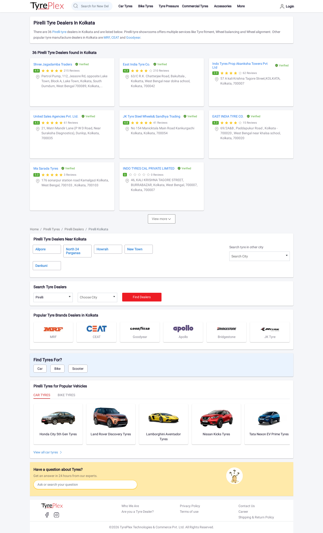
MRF (107, 37)
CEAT (115, 37)
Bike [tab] (57, 368)
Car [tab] (40, 368)
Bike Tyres (145, 6)
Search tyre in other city (246, 247)
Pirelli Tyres (51, 229)
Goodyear (133, 37)
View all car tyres (45, 452)
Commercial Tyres (195, 6)
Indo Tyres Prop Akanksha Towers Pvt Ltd (240, 65)
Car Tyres (125, 6)
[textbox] (260, 256)
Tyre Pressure (169, 6)
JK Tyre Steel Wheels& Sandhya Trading (151, 116)
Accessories (222, 6)
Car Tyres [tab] (41, 395)
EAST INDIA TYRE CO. (228, 116)
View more (159, 219)
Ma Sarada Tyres (45, 168)
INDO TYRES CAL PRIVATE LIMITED (148, 168)
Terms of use (189, 511)
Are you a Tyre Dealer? (137, 511)
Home (34, 229)
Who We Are (130, 506)
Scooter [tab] (78, 368)
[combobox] (259, 256)
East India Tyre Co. (136, 64)
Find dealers (142, 297)
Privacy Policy (190, 506)
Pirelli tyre (59, 32)
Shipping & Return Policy (256, 517)
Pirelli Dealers (74, 229)
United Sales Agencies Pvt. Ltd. (55, 116)
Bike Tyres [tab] (66, 395)
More (241, 6)
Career (243, 511)
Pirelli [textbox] (39, 297)
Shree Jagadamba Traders (52, 64)
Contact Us (246, 506)
